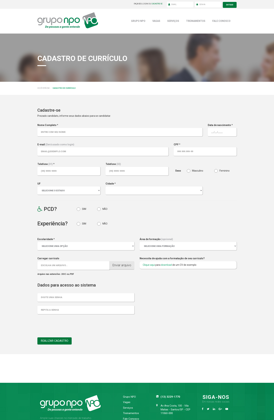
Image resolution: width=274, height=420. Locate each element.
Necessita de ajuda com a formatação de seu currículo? (172, 257)
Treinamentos (195, 20)
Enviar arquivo (121, 264)
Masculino (195, 170)
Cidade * (111, 182)
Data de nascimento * (220, 124)
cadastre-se (157, 4)
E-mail (55, 143)
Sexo (178, 169)
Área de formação (156, 238)
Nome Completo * (47, 124)
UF (39, 182)
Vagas (156, 20)
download (166, 263)
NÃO (102, 208)
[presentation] (64, 326)
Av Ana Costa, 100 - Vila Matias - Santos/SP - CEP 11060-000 (175, 408)
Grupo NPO (138, 20)
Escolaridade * (46, 238)
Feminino (222, 170)
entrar (229, 4)
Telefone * (46, 163)
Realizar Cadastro (56, 340)
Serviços (173, 20)
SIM (81, 208)
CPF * (177, 143)
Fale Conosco (221, 20)
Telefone (113, 163)
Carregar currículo (48, 257)
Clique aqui (149, 263)
